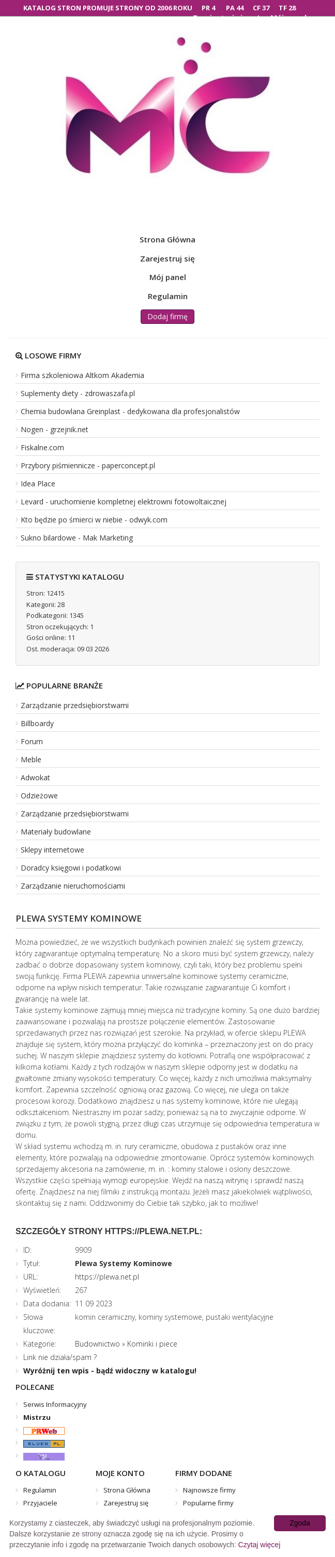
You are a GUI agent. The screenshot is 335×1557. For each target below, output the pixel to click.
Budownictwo (97, 1344)
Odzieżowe (39, 795)
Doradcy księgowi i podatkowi (71, 868)
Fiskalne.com (42, 447)
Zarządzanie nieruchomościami (73, 886)
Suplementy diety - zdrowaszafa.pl (78, 393)
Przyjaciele (40, 1502)
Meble (31, 759)
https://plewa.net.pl (107, 1277)
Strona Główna (167, 239)
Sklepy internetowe (52, 850)
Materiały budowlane (56, 832)
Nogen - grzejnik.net (54, 429)
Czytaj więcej (259, 1544)
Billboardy (37, 723)
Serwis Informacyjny (55, 1404)
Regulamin (168, 296)
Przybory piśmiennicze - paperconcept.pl (88, 465)
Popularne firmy (208, 1502)
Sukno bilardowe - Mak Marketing (77, 538)
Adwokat (35, 777)
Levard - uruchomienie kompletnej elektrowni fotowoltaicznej (123, 501)
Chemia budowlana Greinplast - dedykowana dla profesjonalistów (130, 411)
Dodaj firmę (167, 316)
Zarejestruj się (167, 258)
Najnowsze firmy (209, 1490)
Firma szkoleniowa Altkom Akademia (82, 375)
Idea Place (38, 483)
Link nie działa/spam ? (60, 1357)
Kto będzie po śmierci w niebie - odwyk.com (94, 520)
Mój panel (167, 277)
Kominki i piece (152, 1344)
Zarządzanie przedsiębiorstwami (75, 705)
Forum (32, 741)
